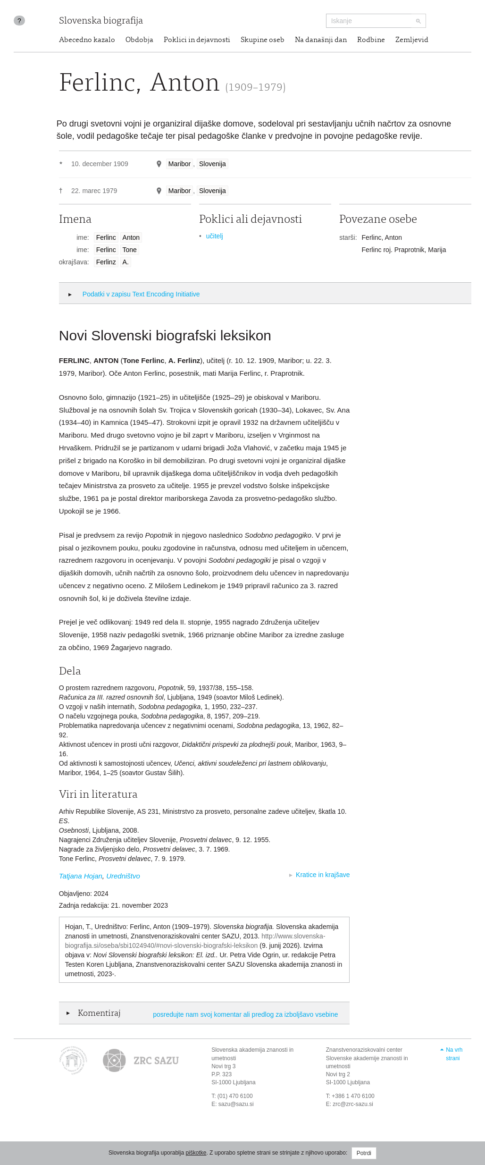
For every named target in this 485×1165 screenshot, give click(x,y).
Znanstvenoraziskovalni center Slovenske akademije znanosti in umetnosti (367, 1058)
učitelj (214, 236)
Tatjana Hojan (80, 876)
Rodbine (371, 40)
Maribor (179, 164)
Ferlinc (106, 237)
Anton (131, 237)
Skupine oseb (262, 40)
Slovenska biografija (101, 21)
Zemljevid (411, 40)
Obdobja (139, 40)
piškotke (195, 1152)
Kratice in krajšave (323, 874)
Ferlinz (106, 262)
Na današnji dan (321, 40)
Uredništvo (123, 876)
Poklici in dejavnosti (197, 40)
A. (126, 262)
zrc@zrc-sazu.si (353, 1104)
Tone (130, 249)
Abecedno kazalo (87, 40)
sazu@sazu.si (236, 1104)
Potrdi (364, 1153)
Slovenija (212, 164)
